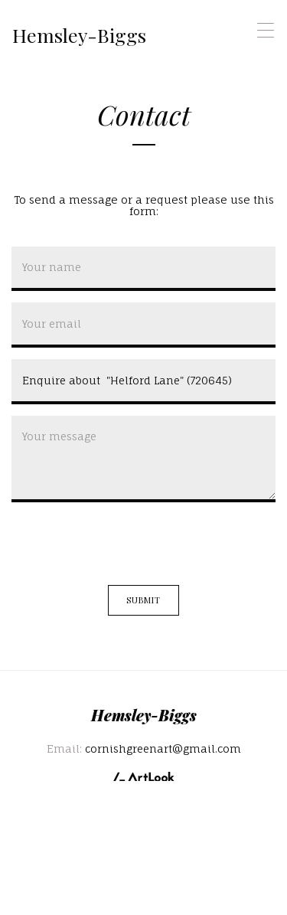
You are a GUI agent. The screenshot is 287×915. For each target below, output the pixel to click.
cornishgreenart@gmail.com (163, 748)
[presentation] (127, 544)
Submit (143, 600)
